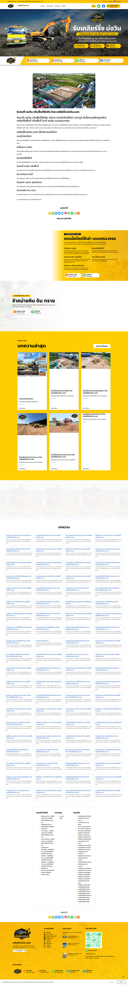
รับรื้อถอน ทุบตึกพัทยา (84, 879)
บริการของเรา (50, 6)
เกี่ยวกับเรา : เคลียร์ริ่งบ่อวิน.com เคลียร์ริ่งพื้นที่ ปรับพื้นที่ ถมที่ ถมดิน (47, 864)
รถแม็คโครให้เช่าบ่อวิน (35, 200)
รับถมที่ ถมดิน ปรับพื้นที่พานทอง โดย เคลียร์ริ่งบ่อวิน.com (78, 682)
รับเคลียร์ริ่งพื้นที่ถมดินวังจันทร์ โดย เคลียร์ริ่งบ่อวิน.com (77, 778)
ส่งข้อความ (88, 971)
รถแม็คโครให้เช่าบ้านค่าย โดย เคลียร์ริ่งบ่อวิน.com (48, 536)
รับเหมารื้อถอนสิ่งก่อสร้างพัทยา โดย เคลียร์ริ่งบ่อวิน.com (107, 628)
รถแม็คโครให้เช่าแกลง (84, 887)
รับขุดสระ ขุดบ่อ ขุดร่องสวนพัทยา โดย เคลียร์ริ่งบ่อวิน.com (48, 737)
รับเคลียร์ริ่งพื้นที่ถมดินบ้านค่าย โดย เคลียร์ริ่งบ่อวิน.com (107, 669)
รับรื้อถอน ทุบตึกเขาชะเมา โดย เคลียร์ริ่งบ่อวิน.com (48, 723)
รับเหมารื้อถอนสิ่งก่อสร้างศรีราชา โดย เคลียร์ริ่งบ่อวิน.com (108, 563)
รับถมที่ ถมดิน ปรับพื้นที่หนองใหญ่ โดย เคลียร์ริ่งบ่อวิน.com (108, 750)
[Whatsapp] (68, 213)
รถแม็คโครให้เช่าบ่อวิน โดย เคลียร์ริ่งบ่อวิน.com (49, 682)
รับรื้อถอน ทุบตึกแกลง (84, 833)
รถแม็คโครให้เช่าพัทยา (84, 897)
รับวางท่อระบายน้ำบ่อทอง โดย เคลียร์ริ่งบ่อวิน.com (18, 710)
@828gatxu (113, 47)
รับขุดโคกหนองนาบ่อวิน (84, 847)
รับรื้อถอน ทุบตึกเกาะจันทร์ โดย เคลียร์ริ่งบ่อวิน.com (19, 737)
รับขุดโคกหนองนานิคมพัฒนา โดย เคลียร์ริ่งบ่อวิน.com (95, 391)
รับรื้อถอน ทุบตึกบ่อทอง (84, 837)
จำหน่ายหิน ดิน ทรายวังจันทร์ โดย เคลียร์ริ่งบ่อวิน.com (47, 764)
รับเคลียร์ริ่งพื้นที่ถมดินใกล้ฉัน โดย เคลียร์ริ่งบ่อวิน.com (17, 750)
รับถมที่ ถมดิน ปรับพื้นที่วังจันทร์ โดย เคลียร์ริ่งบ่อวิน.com (48, 628)
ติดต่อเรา (105, 1)
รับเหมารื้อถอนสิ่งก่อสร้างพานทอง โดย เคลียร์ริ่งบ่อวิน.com (78, 563)
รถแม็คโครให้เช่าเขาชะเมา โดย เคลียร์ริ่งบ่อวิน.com (108, 764)
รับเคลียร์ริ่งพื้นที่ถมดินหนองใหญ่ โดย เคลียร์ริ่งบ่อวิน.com (48, 669)
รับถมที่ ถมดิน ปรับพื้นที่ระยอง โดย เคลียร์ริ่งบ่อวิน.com (106, 602)
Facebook (107, 60)
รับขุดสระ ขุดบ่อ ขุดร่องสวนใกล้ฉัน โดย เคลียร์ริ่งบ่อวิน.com (19, 778)
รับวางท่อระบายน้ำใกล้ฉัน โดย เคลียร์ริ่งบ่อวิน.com (107, 642)
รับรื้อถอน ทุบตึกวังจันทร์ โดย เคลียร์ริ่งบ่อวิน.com (107, 696)
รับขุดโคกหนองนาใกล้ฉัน (84, 816)
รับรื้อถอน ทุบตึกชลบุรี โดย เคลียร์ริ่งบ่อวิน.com (108, 710)
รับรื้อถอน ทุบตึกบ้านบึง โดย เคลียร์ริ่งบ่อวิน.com (18, 682)
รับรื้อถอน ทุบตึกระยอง (84, 835)
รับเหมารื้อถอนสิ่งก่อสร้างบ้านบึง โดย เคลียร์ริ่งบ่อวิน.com (18, 550)
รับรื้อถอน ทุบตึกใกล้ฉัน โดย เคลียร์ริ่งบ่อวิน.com (18, 602)
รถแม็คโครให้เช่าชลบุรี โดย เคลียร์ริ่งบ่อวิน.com (79, 602)
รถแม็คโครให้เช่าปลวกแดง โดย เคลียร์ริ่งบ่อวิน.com (49, 655)
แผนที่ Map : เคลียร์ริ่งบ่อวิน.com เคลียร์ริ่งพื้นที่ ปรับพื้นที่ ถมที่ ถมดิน (47, 852)
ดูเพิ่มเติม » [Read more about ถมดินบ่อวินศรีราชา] (21, 404)
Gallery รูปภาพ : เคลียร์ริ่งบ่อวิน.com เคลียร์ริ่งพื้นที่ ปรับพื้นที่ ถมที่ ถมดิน (47, 819)
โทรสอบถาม (81, 45)
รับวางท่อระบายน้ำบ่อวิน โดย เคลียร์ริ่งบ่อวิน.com (18, 764)
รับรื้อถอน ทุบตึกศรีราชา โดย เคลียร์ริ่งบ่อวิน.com (78, 550)
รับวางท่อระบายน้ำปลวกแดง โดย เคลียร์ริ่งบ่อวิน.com (79, 536)
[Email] (72, 213)
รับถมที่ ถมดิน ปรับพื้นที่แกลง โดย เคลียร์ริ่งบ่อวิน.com (106, 737)
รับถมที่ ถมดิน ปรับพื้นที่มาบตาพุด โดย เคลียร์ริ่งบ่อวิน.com (19, 628)
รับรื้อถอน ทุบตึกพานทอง (85, 839)
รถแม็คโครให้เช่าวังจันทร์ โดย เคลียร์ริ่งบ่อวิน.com (78, 723)
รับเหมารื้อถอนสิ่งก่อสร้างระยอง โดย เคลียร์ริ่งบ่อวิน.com (48, 589)
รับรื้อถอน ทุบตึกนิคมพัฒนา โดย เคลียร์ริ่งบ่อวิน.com (19, 614)
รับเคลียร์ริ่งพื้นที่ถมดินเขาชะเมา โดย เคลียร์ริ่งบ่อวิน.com (78, 764)
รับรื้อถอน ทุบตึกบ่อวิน (84, 877)
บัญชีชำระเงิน (44, 847)
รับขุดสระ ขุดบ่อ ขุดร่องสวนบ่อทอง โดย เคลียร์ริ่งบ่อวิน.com (108, 614)
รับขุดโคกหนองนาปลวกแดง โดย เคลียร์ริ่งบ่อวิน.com (63, 455)
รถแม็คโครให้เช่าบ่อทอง (84, 891)
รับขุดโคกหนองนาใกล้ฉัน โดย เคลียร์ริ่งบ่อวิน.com (61, 391)
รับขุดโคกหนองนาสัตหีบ (84, 868)
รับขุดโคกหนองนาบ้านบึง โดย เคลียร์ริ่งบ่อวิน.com (18, 669)
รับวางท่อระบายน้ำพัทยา (84, 831)
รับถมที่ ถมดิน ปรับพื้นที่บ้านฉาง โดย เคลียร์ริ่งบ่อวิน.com (18, 642)
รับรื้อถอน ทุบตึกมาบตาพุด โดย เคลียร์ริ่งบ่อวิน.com (79, 614)
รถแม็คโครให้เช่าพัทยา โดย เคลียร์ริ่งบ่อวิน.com (73, 937)
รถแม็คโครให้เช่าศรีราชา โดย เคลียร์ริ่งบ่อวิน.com (78, 737)
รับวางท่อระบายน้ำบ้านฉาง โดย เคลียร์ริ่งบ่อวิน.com (78, 710)
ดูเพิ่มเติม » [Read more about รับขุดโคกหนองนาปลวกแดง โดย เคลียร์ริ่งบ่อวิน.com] (53, 462)
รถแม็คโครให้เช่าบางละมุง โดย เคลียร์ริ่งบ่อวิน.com (18, 563)
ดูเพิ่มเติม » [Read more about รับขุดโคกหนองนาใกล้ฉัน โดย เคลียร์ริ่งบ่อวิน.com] (53, 398)
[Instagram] (65, 213)
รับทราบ (121, 982)
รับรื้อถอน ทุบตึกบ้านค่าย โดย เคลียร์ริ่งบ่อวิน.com (78, 577)
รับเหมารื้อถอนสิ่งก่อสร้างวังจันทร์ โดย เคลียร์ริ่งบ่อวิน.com (78, 791)
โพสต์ (61, 818)
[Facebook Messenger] (59, 213)
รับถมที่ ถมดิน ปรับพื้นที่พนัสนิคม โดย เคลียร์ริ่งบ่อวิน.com (18, 577)
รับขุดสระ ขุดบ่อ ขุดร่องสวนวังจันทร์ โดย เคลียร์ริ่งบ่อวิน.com (18, 723)
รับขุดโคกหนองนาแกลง (84, 849)
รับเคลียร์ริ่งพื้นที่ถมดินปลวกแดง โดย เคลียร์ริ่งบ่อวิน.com (48, 614)
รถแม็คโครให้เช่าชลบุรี (23, 200)
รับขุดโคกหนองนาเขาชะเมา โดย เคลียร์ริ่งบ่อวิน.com (30, 458)
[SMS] (75, 213)
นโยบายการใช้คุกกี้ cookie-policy (46, 873)
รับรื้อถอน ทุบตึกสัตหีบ (84, 874)
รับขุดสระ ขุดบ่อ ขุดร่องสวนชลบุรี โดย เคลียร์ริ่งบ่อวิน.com (18, 536)
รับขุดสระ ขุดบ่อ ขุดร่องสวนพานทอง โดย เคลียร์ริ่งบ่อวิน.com (78, 750)
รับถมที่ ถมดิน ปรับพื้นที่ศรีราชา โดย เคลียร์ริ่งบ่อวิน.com (77, 628)
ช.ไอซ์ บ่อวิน (107, 61)
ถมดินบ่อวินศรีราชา (26, 399)
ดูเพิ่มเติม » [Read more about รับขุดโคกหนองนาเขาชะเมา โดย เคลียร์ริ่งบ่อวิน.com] (21, 465)
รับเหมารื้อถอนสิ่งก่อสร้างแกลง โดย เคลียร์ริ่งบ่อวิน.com (77, 642)
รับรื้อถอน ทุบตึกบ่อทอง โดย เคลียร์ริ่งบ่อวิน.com (107, 655)
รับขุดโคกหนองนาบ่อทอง (85, 862)
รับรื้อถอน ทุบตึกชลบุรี (84, 885)
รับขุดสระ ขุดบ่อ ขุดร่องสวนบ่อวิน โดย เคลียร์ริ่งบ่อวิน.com (108, 550)
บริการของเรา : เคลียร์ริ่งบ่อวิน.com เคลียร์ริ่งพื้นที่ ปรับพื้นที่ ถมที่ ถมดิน (47, 834)
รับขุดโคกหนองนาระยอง (84, 856)
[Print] (78, 213)
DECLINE (111, 982)
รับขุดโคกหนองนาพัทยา (84, 872)
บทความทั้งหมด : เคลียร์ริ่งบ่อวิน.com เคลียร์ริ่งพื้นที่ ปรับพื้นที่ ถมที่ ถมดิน (48, 842)
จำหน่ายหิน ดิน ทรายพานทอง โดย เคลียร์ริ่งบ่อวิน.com (47, 750)
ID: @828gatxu (59, 972)
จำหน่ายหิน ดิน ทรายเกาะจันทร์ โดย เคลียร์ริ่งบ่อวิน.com (77, 589)
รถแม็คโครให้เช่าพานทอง (84, 895)
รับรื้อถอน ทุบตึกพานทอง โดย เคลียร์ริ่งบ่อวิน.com (18, 589)
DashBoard (44, 868)
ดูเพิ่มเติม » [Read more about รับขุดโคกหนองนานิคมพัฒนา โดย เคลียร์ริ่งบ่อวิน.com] (85, 398)
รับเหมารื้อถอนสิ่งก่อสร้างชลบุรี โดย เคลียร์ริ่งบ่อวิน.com (48, 602)
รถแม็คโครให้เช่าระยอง (84, 889)
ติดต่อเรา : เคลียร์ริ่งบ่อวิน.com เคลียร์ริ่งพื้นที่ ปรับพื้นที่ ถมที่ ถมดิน (47, 858)
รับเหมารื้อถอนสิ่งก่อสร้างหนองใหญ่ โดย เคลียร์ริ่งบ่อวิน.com (107, 589)
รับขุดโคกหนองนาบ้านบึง (84, 870)
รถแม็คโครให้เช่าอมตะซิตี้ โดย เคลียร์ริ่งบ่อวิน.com (107, 791)
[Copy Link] (49, 213)
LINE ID (112, 45)
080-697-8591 (113, 7)
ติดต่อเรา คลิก (114, 5)
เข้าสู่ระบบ (110, 1)
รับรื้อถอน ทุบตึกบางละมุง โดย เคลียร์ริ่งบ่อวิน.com (108, 536)
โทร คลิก (29, 971)
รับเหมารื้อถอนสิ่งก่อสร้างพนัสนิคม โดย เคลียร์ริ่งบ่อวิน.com (49, 563)
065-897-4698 (97, 47)
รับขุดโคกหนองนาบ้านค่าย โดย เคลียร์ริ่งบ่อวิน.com (94, 415)
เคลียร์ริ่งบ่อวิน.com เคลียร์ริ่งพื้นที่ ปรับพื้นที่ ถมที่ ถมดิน (47, 826)
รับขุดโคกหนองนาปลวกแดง (83, 853)
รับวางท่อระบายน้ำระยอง (84, 829)
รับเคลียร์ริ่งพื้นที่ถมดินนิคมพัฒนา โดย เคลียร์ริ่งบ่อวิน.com (49, 696)
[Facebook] (56, 213)
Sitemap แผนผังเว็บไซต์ (47, 870)
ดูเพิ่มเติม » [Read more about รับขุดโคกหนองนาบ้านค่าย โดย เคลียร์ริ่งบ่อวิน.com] (85, 422)
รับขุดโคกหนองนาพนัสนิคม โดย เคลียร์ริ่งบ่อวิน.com (49, 791)
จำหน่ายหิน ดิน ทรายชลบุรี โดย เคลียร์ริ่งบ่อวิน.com (49, 710)
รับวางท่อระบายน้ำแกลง (84, 827)
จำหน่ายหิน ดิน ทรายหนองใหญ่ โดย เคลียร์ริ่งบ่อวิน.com (18, 791)
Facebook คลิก (74, 971)
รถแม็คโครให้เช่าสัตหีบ (84, 893)
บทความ (62, 816)
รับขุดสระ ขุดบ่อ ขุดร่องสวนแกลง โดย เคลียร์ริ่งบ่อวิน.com (108, 682)
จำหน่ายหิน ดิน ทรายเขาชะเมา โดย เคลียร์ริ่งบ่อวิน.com (77, 655)
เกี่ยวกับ (64, 6)
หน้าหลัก (42, 6)
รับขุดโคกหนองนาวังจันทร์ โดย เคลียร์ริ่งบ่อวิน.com (78, 669)
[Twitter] (62, 213)
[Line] (52, 213)
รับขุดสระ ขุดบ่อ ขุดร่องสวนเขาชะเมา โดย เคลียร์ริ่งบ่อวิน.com (78, 696)
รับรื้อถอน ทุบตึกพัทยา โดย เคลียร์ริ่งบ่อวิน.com (49, 778)
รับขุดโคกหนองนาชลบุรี (84, 845)
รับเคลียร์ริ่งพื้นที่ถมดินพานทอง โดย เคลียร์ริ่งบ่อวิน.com (107, 577)
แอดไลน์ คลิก (59, 971)
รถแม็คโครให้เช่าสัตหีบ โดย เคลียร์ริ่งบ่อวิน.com (108, 723)
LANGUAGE (118, 1)
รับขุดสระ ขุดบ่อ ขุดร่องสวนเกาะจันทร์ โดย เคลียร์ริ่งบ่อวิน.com (18, 696)
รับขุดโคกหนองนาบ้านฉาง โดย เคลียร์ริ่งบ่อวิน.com (49, 550)
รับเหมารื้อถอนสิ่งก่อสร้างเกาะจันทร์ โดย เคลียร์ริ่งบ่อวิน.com (18, 655)
